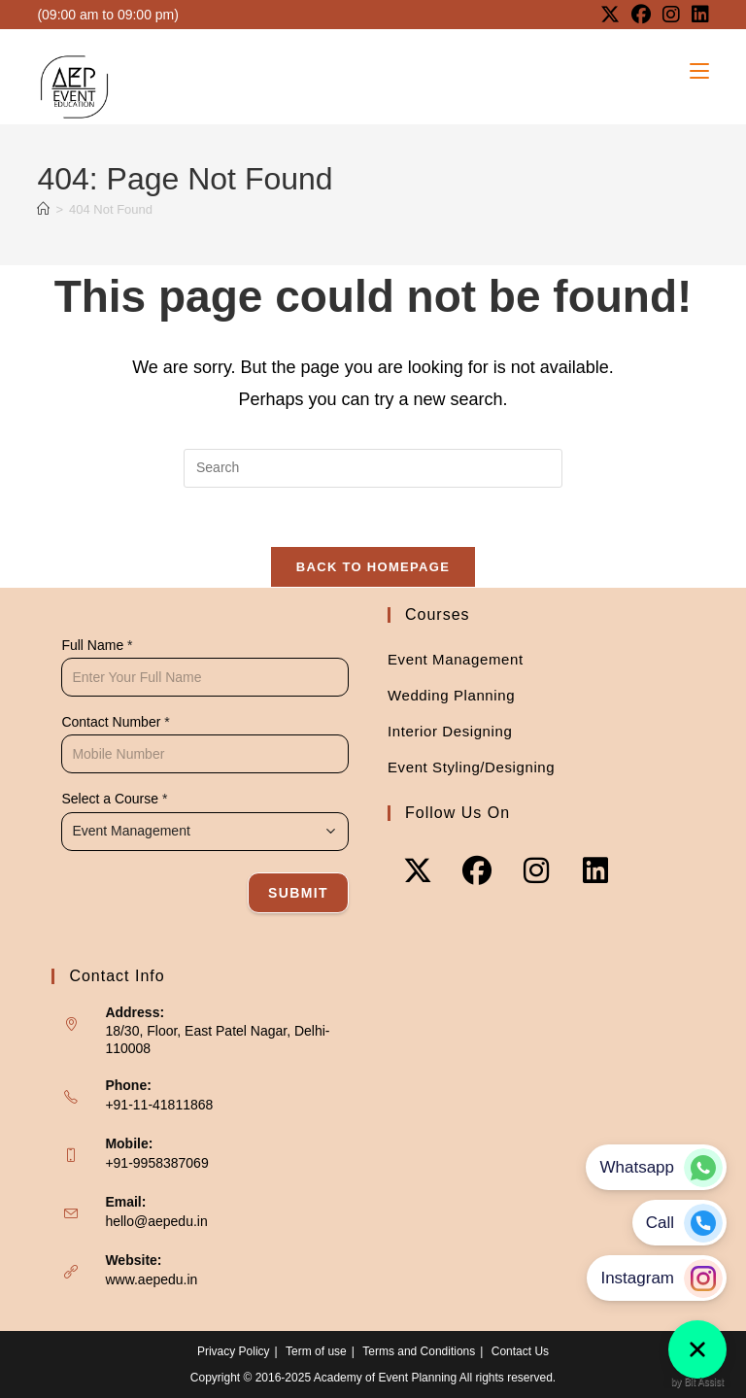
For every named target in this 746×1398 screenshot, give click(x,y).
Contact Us (520, 1351)
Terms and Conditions (418, 1351)
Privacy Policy (233, 1351)
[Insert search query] (373, 468)
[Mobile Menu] (699, 71)
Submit (298, 893)
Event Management (456, 659)
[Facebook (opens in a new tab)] (641, 14)
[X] (417, 870)
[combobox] (205, 831)
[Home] (43, 209)
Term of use (316, 1351)
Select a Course (114, 798)
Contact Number (115, 722)
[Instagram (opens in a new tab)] (671, 14)
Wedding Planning (451, 695)
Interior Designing (450, 731)
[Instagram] (535, 870)
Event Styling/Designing (471, 767)
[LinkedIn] (595, 870)
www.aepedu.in (151, 1279)
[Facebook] (476, 870)
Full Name (96, 645)
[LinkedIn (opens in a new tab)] (697, 14)
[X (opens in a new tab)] (610, 14)
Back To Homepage (373, 567)
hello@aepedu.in (156, 1221)
